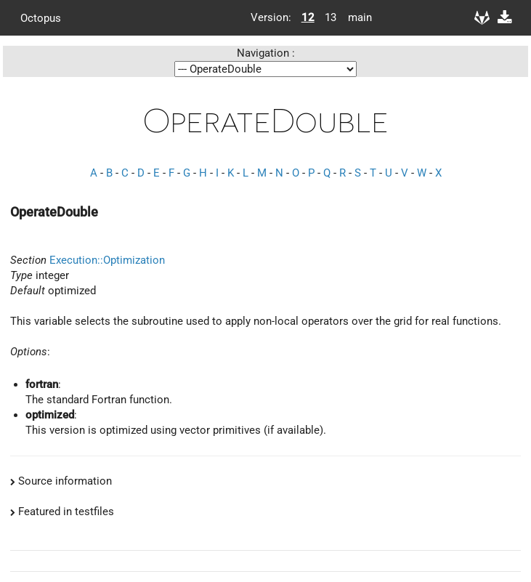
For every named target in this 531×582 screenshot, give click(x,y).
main (354, 17)
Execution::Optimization (107, 260)
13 (330, 17)
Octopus (40, 17)
